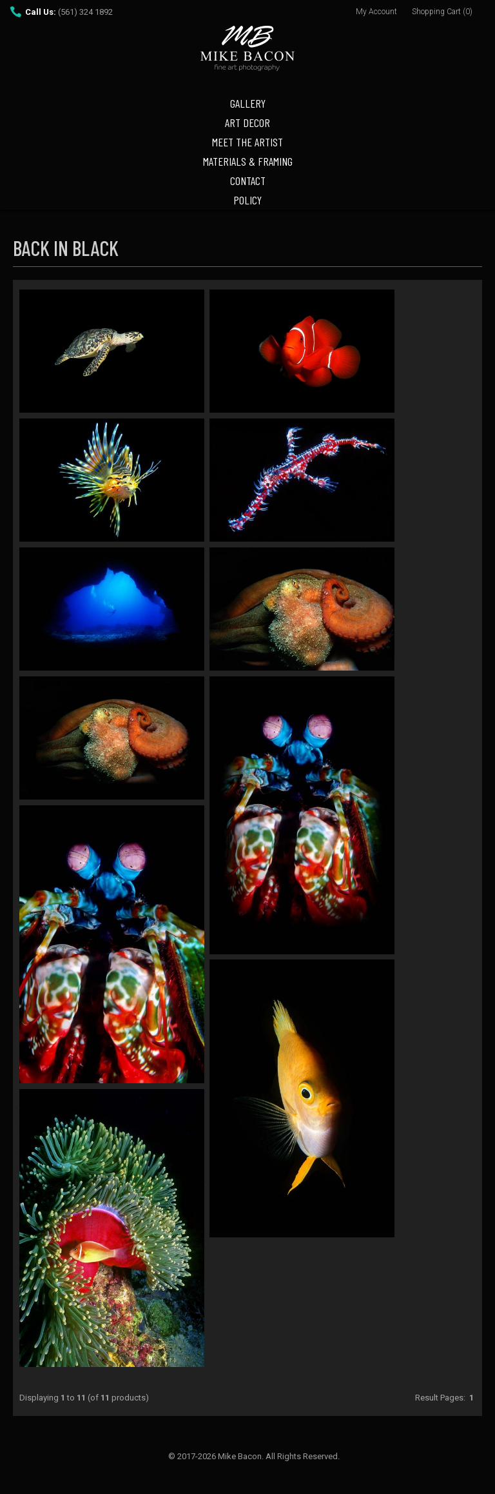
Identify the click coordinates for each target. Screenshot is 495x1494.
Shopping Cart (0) (442, 11)
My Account (376, 11)
